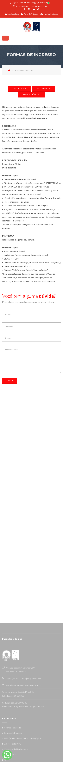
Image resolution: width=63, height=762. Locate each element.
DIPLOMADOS (19, 88)
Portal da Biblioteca (49, 14)
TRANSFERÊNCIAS (31, 94)
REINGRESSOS (44, 88)
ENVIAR (9, 381)
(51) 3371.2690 (17, 3)
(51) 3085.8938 (29, 3)
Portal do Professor (29, 14)
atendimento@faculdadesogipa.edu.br (23, 754)
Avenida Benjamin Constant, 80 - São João (31, 6)
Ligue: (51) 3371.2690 (16, 747)
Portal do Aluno (12, 14)
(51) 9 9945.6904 (41, 3)
